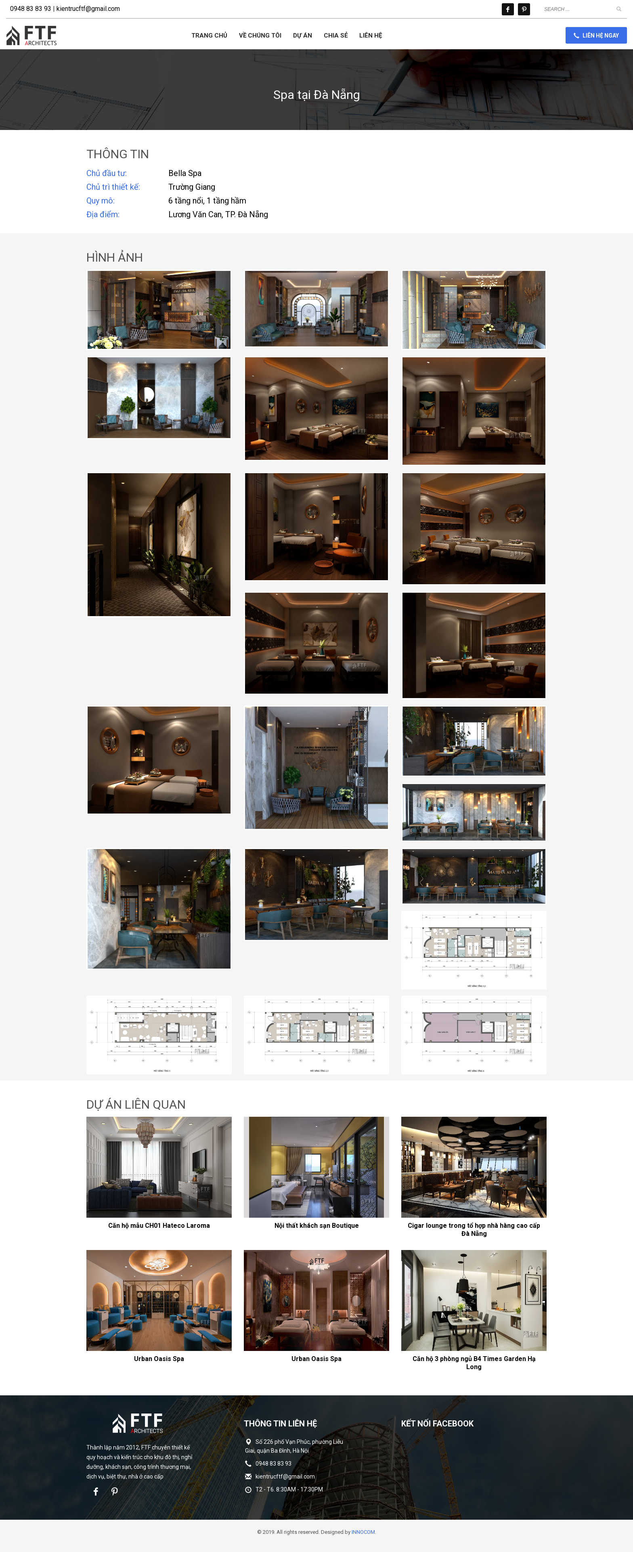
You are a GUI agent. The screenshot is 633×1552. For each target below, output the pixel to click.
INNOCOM (363, 1532)
